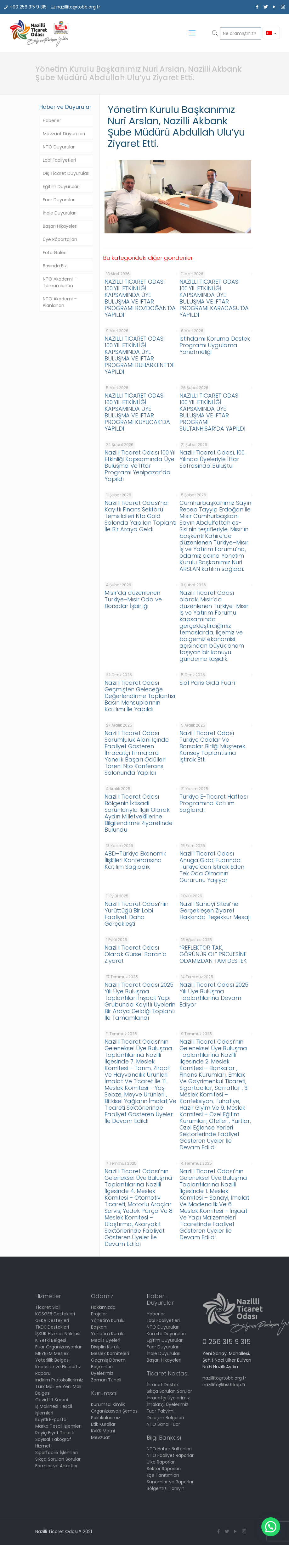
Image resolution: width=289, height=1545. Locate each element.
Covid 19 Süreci (51, 1400)
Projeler (99, 1314)
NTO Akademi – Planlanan (60, 302)
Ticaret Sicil (47, 1307)
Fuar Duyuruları (59, 200)
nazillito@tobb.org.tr (78, 7)
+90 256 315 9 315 (28, 7)
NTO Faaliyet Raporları (171, 1455)
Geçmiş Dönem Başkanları (108, 1363)
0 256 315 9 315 (226, 1341)
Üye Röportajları (60, 239)
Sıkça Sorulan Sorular (58, 1459)
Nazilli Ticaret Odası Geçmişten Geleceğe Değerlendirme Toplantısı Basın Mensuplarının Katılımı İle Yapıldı (140, 696)
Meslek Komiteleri (110, 1353)
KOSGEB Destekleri (55, 1314)
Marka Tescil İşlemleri (58, 1426)
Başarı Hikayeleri (60, 226)
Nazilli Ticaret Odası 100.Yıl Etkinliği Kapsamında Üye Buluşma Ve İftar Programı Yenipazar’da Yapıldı (140, 466)
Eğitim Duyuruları (61, 186)
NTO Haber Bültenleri (169, 1449)
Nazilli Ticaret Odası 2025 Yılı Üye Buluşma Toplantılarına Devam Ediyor (213, 994)
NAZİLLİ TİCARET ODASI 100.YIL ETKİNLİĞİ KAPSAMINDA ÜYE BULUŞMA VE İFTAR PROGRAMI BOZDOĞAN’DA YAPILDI (140, 298)
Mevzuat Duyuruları (64, 134)
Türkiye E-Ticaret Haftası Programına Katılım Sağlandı (213, 803)
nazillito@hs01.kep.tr (224, 1384)
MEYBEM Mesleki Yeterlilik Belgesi (52, 1356)
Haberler (52, 120)
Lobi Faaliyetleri (59, 160)
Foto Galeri (54, 252)
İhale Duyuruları (59, 213)
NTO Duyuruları (59, 147)
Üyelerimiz (102, 1373)
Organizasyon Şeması (115, 1411)
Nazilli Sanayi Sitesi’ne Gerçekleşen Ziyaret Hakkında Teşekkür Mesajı (215, 910)
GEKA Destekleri (52, 1320)
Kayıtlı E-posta (50, 1419)
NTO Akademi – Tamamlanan (60, 282)
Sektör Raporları (164, 1468)
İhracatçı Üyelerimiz (168, 1398)
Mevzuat (100, 1437)
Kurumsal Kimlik (108, 1404)
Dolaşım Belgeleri (165, 1417)
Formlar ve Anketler (56, 1466)
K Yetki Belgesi (50, 1340)
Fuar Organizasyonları (58, 1347)
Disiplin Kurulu (106, 1347)
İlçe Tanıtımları (163, 1475)
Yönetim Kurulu (108, 1333)
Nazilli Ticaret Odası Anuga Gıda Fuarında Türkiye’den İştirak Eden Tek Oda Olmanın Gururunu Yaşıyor (211, 867)
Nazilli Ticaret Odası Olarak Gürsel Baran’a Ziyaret (136, 954)
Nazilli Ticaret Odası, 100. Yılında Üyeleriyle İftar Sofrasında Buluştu (212, 459)
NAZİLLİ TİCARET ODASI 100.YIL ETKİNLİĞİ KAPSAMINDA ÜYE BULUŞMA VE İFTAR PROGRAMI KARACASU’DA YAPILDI (214, 298)
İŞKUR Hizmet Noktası (57, 1333)
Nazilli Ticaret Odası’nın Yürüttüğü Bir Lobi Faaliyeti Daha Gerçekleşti (136, 914)
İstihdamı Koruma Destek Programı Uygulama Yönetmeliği (214, 345)
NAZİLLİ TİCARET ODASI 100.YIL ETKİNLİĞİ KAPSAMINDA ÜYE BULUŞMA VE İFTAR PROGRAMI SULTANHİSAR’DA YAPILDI (212, 412)
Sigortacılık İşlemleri (56, 1452)
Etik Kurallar (103, 1424)
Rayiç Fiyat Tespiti (54, 1433)
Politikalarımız (105, 1417)
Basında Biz (55, 266)
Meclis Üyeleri (105, 1340)
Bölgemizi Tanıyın (165, 1488)
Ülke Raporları (161, 1462)
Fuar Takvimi (160, 1411)
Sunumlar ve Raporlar (170, 1482)
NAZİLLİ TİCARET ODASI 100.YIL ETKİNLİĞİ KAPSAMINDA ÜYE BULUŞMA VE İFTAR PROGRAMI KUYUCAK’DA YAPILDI (137, 412)
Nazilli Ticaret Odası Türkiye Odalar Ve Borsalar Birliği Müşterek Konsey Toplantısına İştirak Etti (212, 746)
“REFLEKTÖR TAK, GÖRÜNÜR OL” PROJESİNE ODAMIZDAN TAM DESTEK (213, 954)
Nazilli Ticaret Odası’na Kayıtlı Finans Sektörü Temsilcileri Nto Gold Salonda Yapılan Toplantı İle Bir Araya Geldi (140, 516)
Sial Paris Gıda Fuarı (207, 683)
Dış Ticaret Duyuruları (66, 173)
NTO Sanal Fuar (163, 1424)
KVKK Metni (103, 1431)
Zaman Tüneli (106, 1380)
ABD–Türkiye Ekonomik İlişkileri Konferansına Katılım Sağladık (135, 860)
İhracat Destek (163, 1384)
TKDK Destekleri (52, 1327)
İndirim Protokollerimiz (59, 1380)
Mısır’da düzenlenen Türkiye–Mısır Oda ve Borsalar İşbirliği (133, 599)
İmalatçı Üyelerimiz (167, 1404)
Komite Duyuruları (166, 1333)
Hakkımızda (103, 1307)
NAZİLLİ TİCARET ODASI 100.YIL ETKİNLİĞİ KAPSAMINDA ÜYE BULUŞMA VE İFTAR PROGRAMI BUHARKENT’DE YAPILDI (140, 355)
